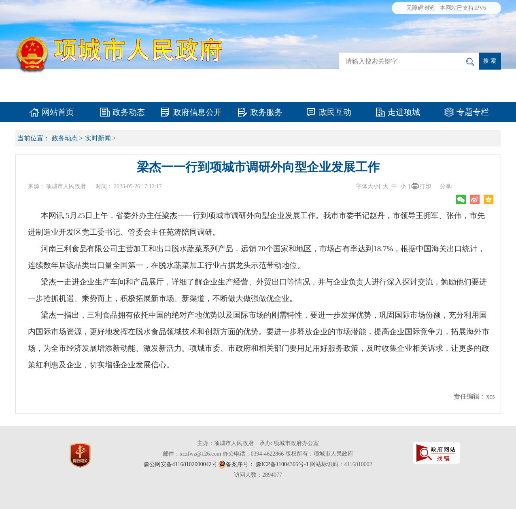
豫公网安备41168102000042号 (180, 464)
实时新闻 (98, 138)
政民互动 (335, 112)
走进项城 (404, 112)
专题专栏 (473, 112)
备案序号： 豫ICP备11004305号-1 (267, 464)
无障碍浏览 (420, 8)
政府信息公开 (197, 112)
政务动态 (129, 112)
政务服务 (266, 112)
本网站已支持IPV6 (463, 8)
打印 (425, 186)
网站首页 (58, 112)
